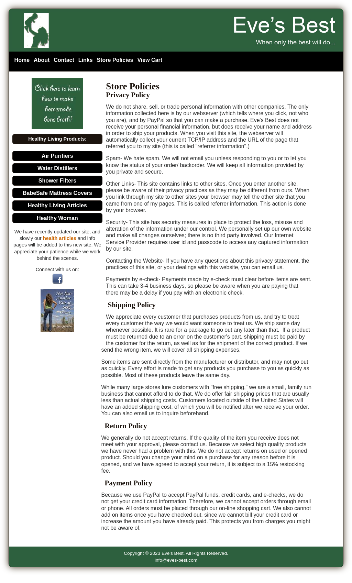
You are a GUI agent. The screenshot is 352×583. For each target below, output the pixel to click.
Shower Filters (57, 181)
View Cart (149, 60)
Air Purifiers (57, 156)
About (42, 60)
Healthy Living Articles (57, 205)
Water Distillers (57, 168)
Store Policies (115, 60)
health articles (59, 238)
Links (85, 60)
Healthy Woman (57, 218)
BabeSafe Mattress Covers (57, 193)
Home (22, 60)
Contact (64, 60)
